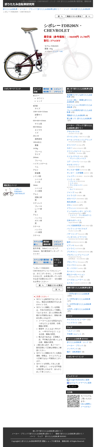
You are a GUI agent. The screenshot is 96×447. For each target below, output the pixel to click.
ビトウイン (76, 248)
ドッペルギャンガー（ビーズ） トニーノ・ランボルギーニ (79, 214)
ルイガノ (79, 283)
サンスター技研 (78, 170)
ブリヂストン (79, 252)
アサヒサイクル (74, 132)
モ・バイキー (76, 268)
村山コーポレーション (76, 275)
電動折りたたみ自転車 (77, 115)
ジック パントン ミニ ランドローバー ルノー (77, 184)
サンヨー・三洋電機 (80, 173)
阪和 (77, 242)
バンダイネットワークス (77, 238)
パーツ (69, 316)
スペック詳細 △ (38, 243)
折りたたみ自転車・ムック (79, 342)
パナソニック (77, 234)
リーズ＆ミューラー (78, 280)
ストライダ (76, 195)
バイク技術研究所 (79, 225)
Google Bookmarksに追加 (78, 380)
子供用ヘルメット (75, 334)
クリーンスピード (78, 152)
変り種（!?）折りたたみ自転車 (79, 119)
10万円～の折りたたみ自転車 (78, 310)
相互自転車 (76, 202)
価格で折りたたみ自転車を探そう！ (79, 289)
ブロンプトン (77, 262)
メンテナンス (74, 349)
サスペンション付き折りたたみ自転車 (79, 106)
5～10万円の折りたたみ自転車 (79, 305)
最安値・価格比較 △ (47, 261)
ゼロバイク (77, 199)
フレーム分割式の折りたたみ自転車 (79, 111)
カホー (76, 148)
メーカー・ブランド (76, 345)
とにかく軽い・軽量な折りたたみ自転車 (79, 101)
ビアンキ (74, 245)
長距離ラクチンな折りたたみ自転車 (79, 96)
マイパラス (76, 265)
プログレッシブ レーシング (78, 257)
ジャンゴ (74, 192)
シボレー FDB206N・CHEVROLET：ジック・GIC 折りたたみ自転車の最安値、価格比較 (56, 1)
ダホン (74, 205)
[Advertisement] (15, 136)
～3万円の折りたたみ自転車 (78, 295)
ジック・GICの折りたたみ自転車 (77, 9)
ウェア (69, 327)
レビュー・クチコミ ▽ (59, 90)
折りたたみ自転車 (10, 9)
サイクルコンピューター (78, 319)
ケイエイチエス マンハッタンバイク (77, 157)
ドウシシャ (77, 208)
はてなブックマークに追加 (79, 383)
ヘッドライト (74, 323)
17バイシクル (78, 137)
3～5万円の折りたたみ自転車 (78, 300)
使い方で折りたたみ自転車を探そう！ (79, 90)
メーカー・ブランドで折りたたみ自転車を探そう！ (40, 9)
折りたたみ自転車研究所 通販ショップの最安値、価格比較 (45, 441)
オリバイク (76, 145)
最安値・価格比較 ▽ (47, 90)
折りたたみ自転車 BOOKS (77, 339)
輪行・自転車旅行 (75, 352)
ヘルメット (73, 331)
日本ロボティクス (74, 221)
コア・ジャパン (78, 162)
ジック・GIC (58, 51)
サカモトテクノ (75, 166)
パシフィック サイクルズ (77, 230)
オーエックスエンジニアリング (79, 141)
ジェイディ (80, 176)
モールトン (76, 271)
